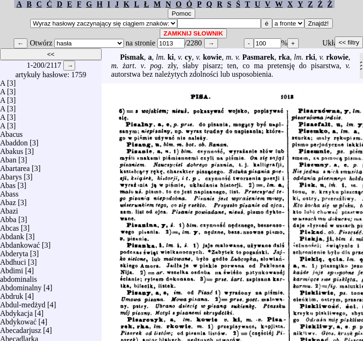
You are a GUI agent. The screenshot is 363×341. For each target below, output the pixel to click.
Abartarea (15, 166)
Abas (8, 183)
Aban (8, 157)
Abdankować (20, 243)
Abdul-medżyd (22, 302)
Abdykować (18, 319)
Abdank (12, 234)
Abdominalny (21, 285)
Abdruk (11, 294)
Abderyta (14, 251)
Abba (8, 217)
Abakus (11, 149)
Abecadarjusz (20, 328)
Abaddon (14, 140)
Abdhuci (13, 260)
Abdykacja (16, 311)
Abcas (9, 226)
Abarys (11, 174)
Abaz (8, 200)
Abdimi (11, 268)
